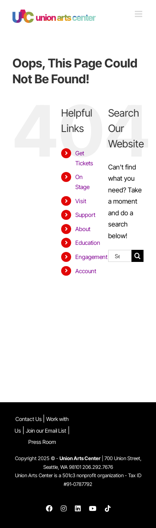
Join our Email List (46, 430)
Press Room (42, 441)
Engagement (91, 256)
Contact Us (29, 419)
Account (85, 270)
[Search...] (119, 256)
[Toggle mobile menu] (139, 14)
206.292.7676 (97, 467)
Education (87, 242)
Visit (80, 200)
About (82, 228)
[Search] (137, 256)
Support (85, 214)
